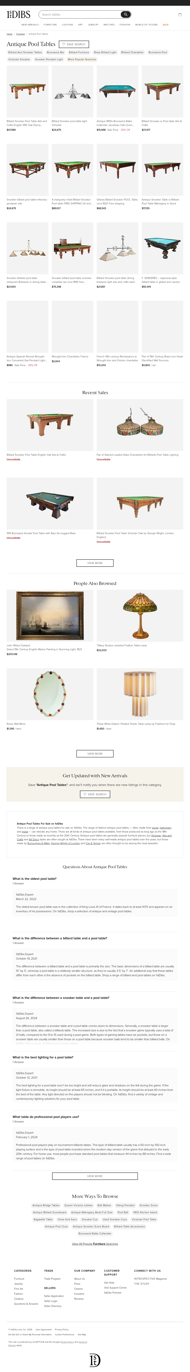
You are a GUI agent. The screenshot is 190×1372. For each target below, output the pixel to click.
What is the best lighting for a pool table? (43, 1057)
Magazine (150, 1278)
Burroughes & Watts (38, 843)
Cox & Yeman (93, 843)
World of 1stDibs (146, 24)
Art (80, 24)
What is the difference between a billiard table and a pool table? (60, 938)
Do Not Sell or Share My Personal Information (30, 1334)
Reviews (78, 1298)
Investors (79, 1293)
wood (155, 827)
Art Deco (34, 839)
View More (95, 563)
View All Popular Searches (95, 1245)
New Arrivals (30, 24)
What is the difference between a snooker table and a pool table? (61, 997)
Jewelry (93, 24)
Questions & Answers (26, 1303)
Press (77, 1283)
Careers (78, 1288)
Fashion (125, 24)
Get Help (109, 1282)
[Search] (82, 14)
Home (9, 33)
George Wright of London (65, 843)
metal (25, 831)
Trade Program (52, 1278)
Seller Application (54, 1296)
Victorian (156, 835)
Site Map (82, 1334)
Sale (166, 24)
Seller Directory (52, 1306)
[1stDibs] (19, 14)
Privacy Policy (61, 1329)
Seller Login (51, 1301)
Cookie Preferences (64, 1334)
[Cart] (180, 14)
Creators (18, 1298)
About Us (79, 1278)
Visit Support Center (115, 1287)
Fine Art (18, 1288)
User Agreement (44, 1329)
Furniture (50, 24)
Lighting (67, 24)
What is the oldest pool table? (34, 878)
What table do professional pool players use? (46, 1116)
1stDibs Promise (112, 1292)
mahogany (165, 827)
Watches (109, 24)
